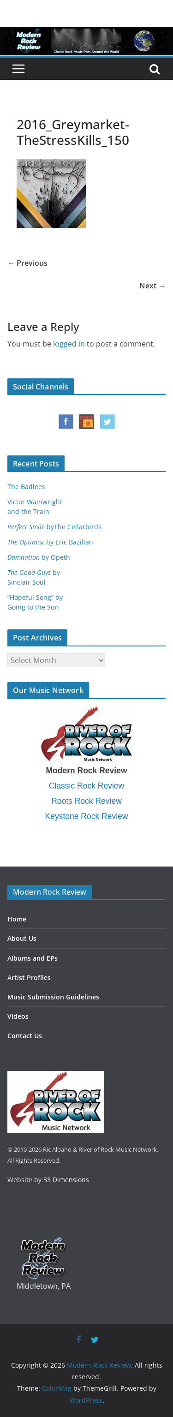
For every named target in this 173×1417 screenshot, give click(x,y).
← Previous (27, 263)
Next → (152, 286)
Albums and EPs (32, 958)
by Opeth (38, 557)
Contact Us (24, 1035)
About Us (21, 938)
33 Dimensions (66, 1179)
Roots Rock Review (86, 801)
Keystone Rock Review (86, 816)
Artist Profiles (29, 977)
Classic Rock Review (86, 785)
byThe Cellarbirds (54, 526)
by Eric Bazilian (50, 542)
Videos (18, 1016)
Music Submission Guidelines (53, 996)
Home (16, 919)
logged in (69, 344)
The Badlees (26, 486)
